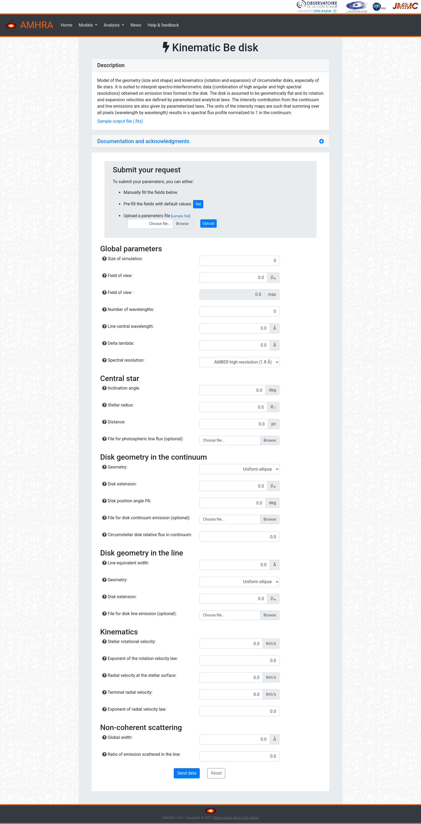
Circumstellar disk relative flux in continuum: (147, 534)
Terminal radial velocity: (127, 692)
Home (66, 25)
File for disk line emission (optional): (139, 613)
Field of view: (117, 275)
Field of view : (118, 292)
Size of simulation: (122, 258)
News (135, 25)
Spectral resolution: (123, 360)
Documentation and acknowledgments (143, 141)
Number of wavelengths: (128, 309)
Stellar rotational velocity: (129, 641)
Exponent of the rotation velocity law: (140, 658)
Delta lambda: (118, 343)
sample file (180, 216)
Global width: (117, 737)
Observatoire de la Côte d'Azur (236, 818)
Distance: (113, 421)
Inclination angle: (121, 388)
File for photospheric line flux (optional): (142, 438)
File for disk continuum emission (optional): (146, 517)
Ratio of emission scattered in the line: (141, 754)
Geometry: (114, 467)
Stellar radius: (118, 405)
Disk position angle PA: (126, 500)
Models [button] (86, 25)
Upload (209, 223)
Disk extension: (119, 484)
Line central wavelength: (128, 326)
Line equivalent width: (125, 562)
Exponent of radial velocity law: (134, 709)
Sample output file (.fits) (120, 121)
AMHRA (28, 25)
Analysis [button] (112, 25)
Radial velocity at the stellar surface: (139, 675)
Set (198, 204)
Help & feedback (163, 25)
